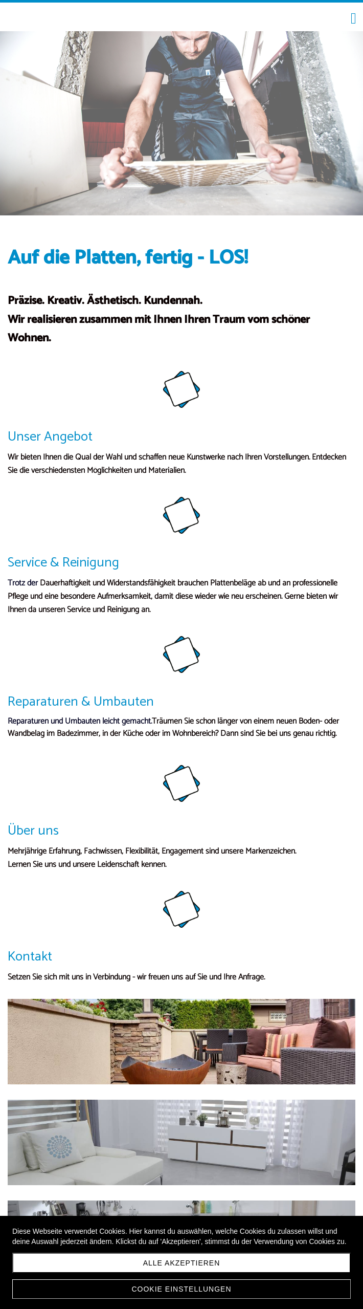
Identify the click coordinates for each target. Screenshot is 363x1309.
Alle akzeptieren (181, 1263)
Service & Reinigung (63, 563)
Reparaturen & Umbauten (81, 702)
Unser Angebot (50, 437)
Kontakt (30, 957)
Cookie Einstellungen (181, 1289)
